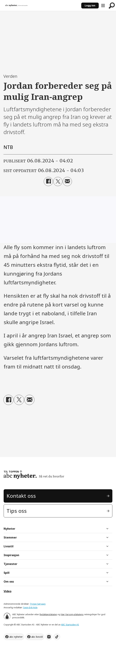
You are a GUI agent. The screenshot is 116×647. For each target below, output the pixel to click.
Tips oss (17, 510)
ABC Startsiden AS (70, 624)
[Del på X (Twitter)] (57, 181)
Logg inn (90, 5)
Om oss (9, 581)
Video (7, 591)
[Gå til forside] (16, 5)
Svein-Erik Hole (30, 607)
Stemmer (10, 537)
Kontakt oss (21, 495)
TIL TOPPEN (11, 471)
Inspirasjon (11, 555)
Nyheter (9, 529)
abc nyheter (16, 636)
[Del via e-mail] (67, 181)
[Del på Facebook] (48, 181)
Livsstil (8, 546)
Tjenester (10, 564)
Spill (7, 573)
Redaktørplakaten (48, 614)
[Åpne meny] (103, 5)
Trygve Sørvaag (37, 603)
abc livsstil (37, 636)
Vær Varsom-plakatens (72, 614)
